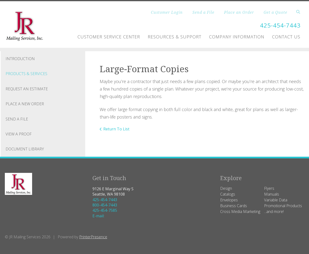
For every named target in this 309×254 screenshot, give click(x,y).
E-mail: (98, 216)
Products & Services (26, 73)
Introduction (20, 58)
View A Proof (19, 134)
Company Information (236, 37)
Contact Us (286, 37)
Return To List (116, 129)
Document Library (25, 149)
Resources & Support (174, 37)
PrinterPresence (93, 237)
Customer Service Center (108, 37)
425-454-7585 (104, 210)
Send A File (17, 119)
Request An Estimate (27, 89)
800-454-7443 (104, 205)
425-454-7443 (280, 25)
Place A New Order (25, 103)
